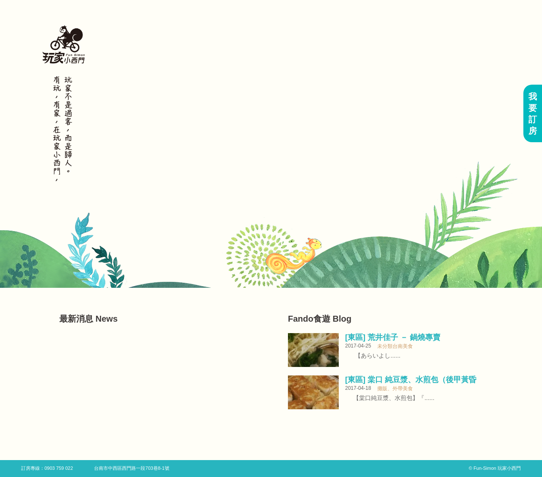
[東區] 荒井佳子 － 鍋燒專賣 (392, 337)
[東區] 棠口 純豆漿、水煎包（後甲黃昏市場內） (410, 379)
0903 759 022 (58, 468)
